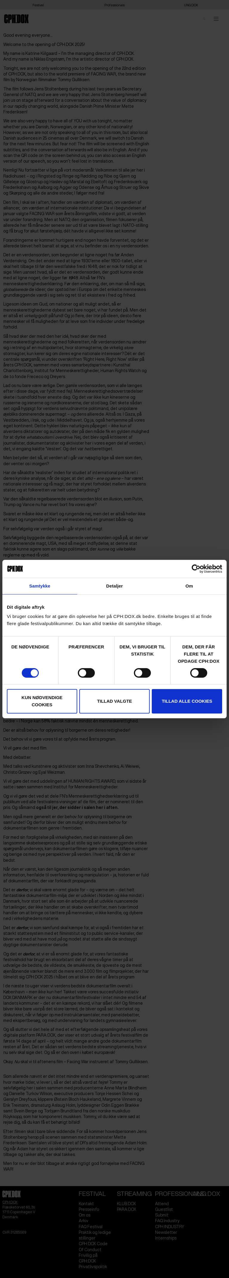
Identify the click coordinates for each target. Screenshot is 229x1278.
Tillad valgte (114, 701)
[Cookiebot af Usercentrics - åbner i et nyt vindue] (196, 568)
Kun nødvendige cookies (42, 701)
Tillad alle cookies (187, 701)
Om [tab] (189, 585)
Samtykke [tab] (39, 585)
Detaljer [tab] (114, 585)
